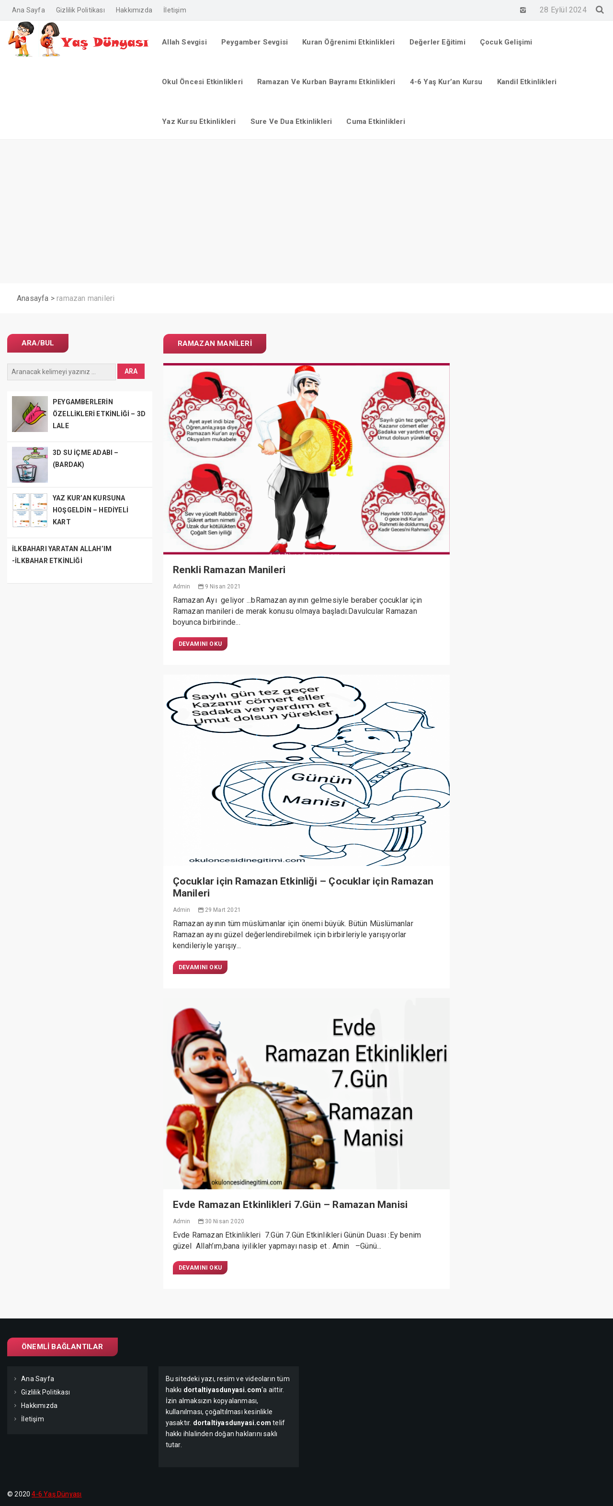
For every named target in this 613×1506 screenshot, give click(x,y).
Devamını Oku (200, 644)
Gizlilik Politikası (80, 10)
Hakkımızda (134, 10)
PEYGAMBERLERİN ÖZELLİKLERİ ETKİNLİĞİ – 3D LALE (99, 414)
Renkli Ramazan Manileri (229, 570)
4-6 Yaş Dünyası (56, 1494)
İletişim (174, 10)
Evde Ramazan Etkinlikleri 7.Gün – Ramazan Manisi (290, 1204)
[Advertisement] (306, 211)
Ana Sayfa (28, 10)
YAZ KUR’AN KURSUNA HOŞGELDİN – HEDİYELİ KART (90, 510)
